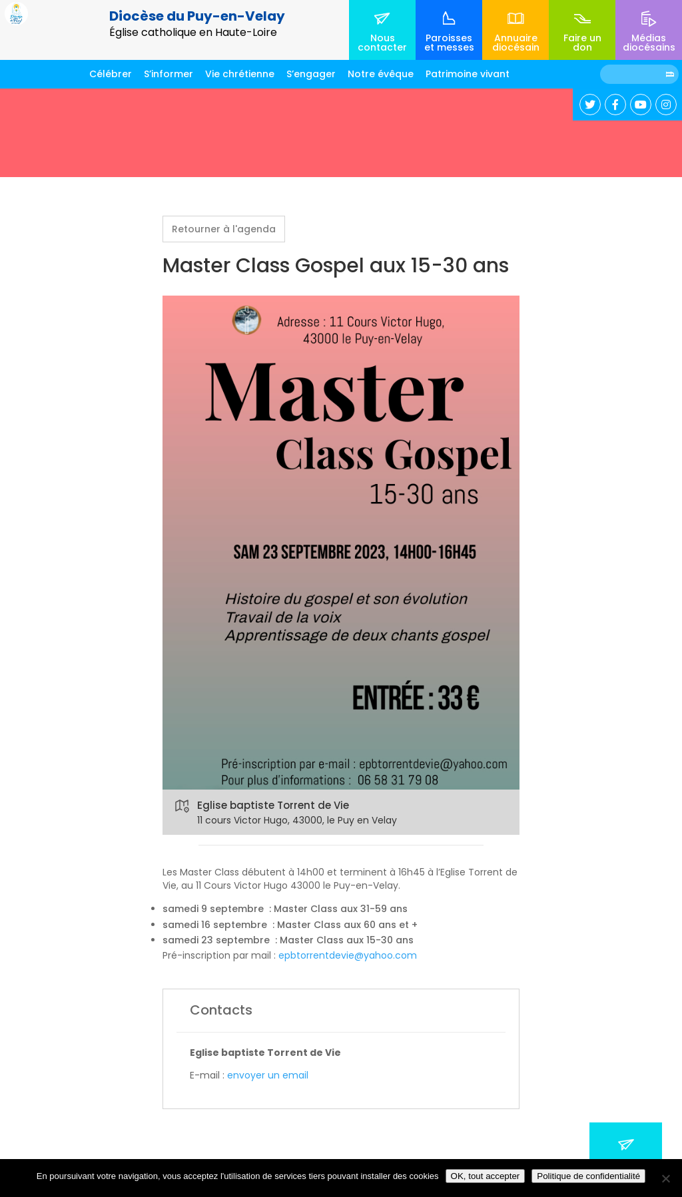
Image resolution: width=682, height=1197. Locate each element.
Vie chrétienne (239, 74)
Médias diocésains (649, 42)
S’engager (311, 74)
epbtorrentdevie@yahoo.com (347, 955)
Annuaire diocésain (515, 42)
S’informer (168, 74)
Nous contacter (382, 42)
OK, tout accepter (485, 1176)
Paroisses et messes (449, 42)
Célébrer (110, 74)
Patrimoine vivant (468, 74)
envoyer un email (267, 1075)
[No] (665, 1178)
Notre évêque (381, 74)
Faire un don (582, 42)
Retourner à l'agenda (224, 229)
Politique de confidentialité (588, 1176)
